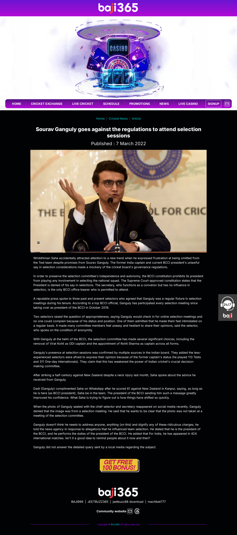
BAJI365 (115, 524)
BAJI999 (77, 501)
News (164, 104)
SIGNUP (213, 104)
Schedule (111, 104)
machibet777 (157, 501)
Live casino (188, 104)
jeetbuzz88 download (128, 501)
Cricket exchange (46, 104)
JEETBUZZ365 (98, 501)
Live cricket (82, 104)
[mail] (227, 103)
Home (16, 104)
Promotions (139, 104)
